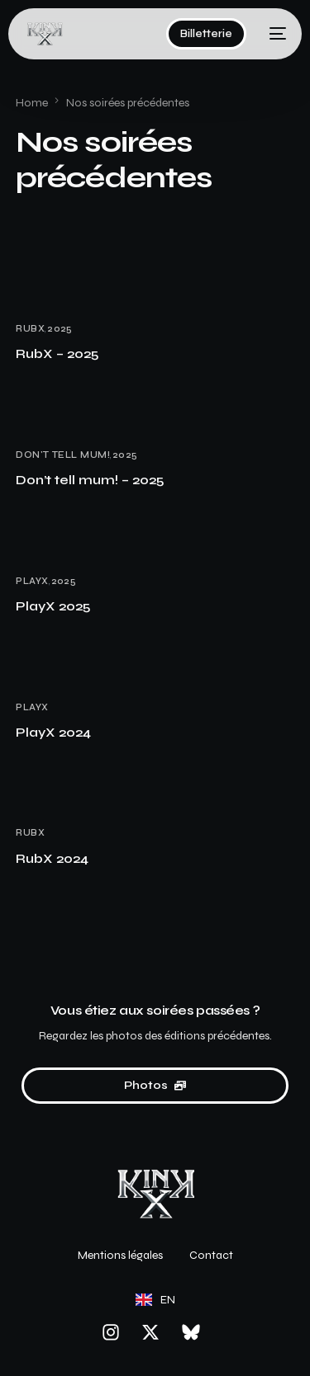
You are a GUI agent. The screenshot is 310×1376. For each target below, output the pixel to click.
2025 (60, 328)
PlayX (32, 581)
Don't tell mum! (63, 454)
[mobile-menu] (274, 33)
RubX (30, 328)
